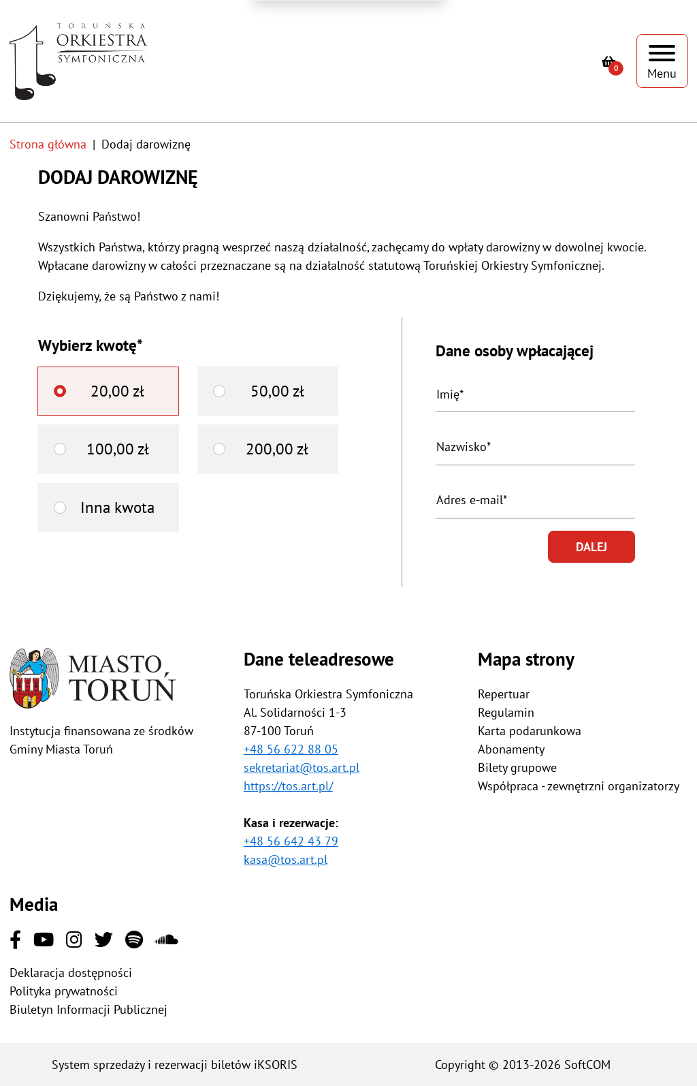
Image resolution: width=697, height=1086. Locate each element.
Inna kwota (117, 507)
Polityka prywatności (64, 991)
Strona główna (48, 144)
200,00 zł (277, 449)
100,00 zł (117, 449)
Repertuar (504, 694)
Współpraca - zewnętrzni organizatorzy (578, 786)
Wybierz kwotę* (90, 345)
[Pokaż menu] (662, 61)
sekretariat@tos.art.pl (301, 767)
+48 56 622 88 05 (291, 749)
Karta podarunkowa (529, 731)
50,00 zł (277, 391)
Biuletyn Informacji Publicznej (88, 1009)
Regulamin (506, 712)
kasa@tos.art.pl (285, 859)
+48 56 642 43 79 (291, 841)
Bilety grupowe (517, 767)
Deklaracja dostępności (71, 972)
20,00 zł (117, 391)
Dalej (591, 547)
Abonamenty (511, 749)
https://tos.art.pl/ (288, 786)
